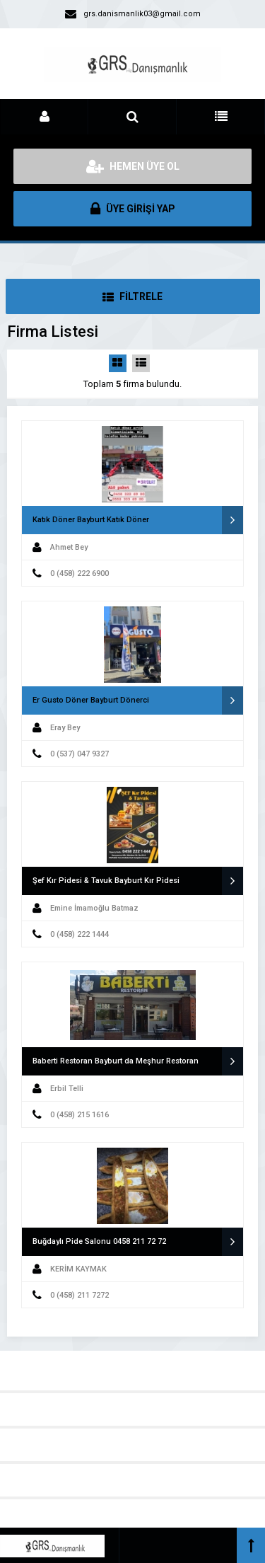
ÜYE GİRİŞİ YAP (132, 208)
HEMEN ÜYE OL (132, 166)
